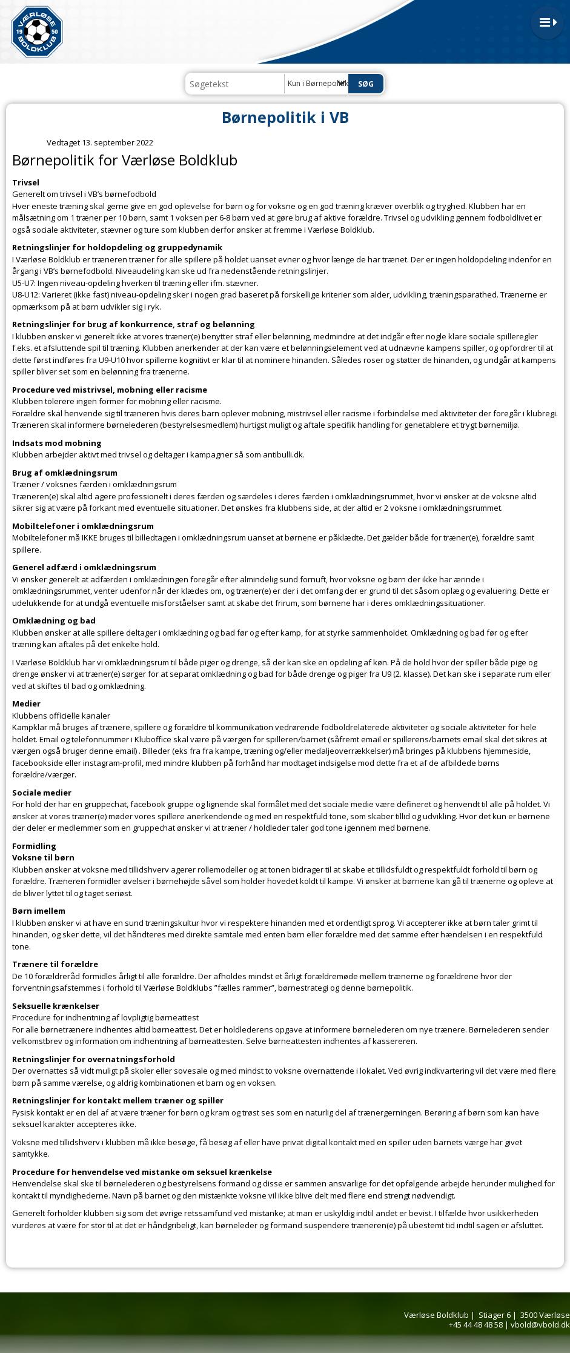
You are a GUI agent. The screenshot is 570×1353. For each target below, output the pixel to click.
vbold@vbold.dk (540, 1324)
